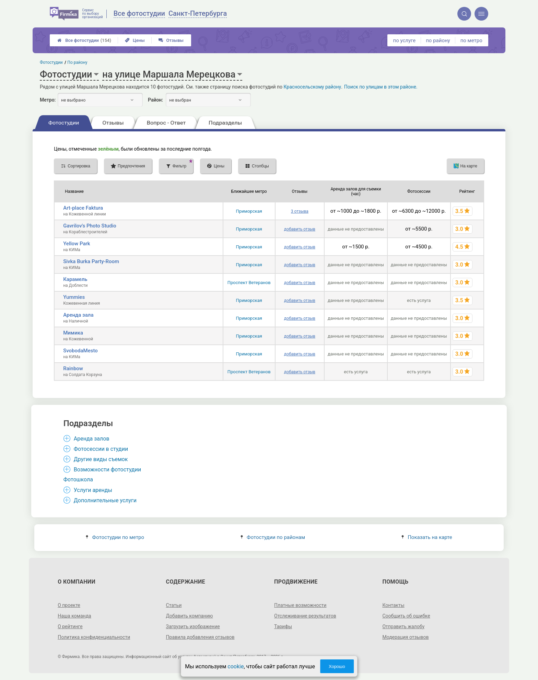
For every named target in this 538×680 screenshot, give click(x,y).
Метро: (48, 100)
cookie (235, 666)
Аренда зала (78, 315)
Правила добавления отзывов (200, 637)
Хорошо (337, 666)
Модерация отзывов (405, 637)
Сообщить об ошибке (406, 616)
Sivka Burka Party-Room (91, 261)
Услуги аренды (93, 490)
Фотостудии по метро (115, 537)
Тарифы (283, 626)
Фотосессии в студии (101, 449)
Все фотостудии (84, 40)
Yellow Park (76, 244)
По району (77, 62)
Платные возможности (300, 605)
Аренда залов (91, 438)
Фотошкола (78, 479)
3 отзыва (299, 211)
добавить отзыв (299, 229)
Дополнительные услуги (105, 500)
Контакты (393, 605)
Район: (155, 100)
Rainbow (73, 368)
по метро (471, 40)
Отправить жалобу (403, 626)
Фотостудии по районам (273, 537)
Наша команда (74, 616)
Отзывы (171, 40)
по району (438, 40)
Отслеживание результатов (305, 616)
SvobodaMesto (80, 351)
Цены (135, 40)
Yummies (74, 297)
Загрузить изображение (193, 626)
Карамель (75, 279)
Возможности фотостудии (107, 469)
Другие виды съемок (101, 459)
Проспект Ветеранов (249, 282)
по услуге (404, 40)
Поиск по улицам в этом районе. (381, 87)
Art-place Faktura (83, 208)
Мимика (73, 333)
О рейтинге (70, 626)
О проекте (69, 605)
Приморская (249, 211)
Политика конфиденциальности (94, 637)
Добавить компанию (189, 616)
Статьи (174, 605)
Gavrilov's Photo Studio (89, 226)
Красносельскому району (312, 87)
